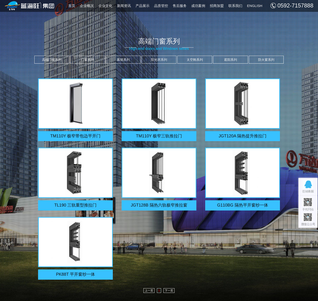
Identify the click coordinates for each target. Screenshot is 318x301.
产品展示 (142, 6)
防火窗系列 (266, 59)
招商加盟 (217, 6)
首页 (71, 6)
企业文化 (105, 6)
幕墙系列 (123, 59)
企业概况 (87, 6)
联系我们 (235, 6)
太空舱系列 (195, 59)
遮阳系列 (230, 59)
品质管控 (161, 6)
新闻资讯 (124, 6)
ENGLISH (254, 6)
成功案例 (198, 6)
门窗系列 (87, 59)
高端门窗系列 (52, 59)
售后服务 (180, 6)
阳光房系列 (159, 59)
